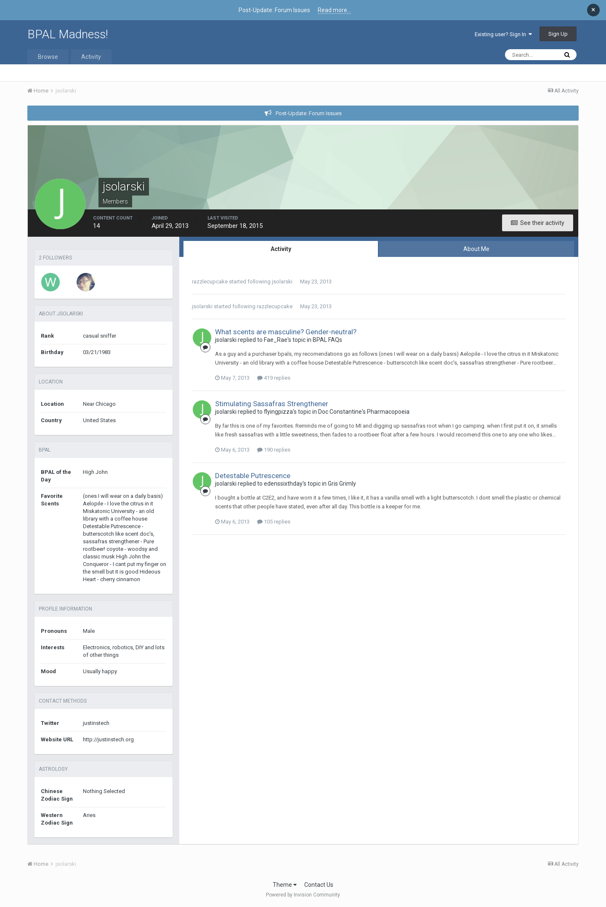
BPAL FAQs (327, 339)
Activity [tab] (281, 249)
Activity (91, 56)
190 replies (273, 450)
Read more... (334, 10)
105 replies (273, 521)
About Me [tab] (476, 249)
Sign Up (558, 34)
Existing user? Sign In (503, 34)
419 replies (273, 378)
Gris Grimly (342, 483)
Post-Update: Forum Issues (309, 113)
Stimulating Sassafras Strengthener (271, 403)
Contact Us (318, 884)
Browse (48, 56)
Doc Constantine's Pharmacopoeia (363, 411)
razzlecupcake (210, 281)
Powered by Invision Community (303, 895)
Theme (285, 884)
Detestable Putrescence (252, 475)
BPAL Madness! (67, 34)
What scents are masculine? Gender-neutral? (285, 332)
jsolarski (282, 281)
